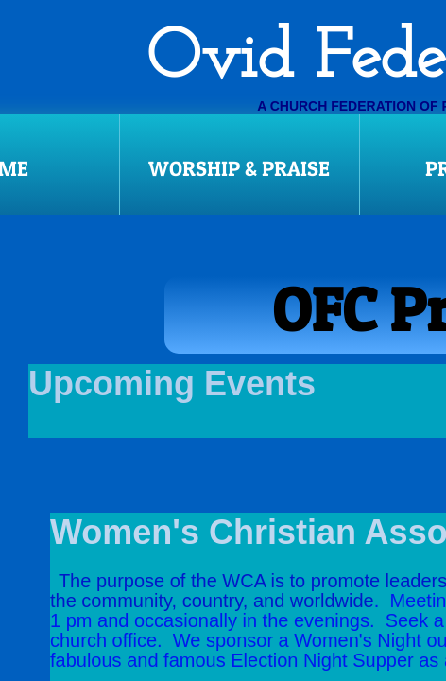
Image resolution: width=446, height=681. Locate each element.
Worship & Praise (239, 168)
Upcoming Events (176, 383)
